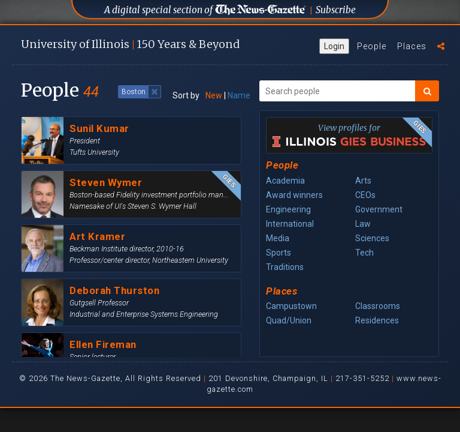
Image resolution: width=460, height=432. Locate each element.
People (371, 46)
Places (411, 46)
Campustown (291, 306)
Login (334, 46)
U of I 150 (130, 44)
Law (363, 224)
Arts (363, 180)
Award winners (294, 195)
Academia (285, 180)
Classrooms (377, 306)
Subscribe (336, 10)
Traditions (285, 267)
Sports (278, 252)
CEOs (365, 195)
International (290, 224)
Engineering (288, 209)
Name (239, 95)
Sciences (372, 238)
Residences (377, 320)
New (213, 95)
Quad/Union (288, 320)
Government (378, 209)
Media (277, 238)
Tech (364, 252)
